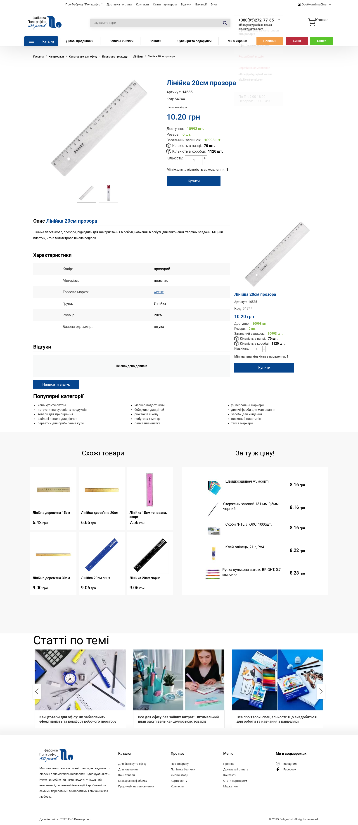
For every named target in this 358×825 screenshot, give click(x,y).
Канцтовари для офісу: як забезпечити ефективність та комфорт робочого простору (77, 719)
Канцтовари (126, 775)
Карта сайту (179, 780)
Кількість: (174, 158)
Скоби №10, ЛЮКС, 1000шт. (248, 524)
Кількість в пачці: (187, 146)
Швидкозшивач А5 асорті (246, 481)
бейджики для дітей (149, 409)
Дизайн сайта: (65, 819)
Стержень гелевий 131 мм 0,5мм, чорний (251, 506)
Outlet (321, 41)
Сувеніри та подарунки (195, 41)
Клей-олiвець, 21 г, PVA (244, 547)
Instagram (290, 763)
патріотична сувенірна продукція (62, 409)
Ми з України (237, 41)
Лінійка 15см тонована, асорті (148, 515)
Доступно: (175, 129)
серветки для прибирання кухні (61, 423)
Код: (170, 99)
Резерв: (172, 134)
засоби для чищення (246, 414)
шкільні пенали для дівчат (57, 419)
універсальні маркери (247, 405)
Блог (214, 4)
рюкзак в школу (146, 414)
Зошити (155, 41)
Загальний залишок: (183, 140)
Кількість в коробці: (189, 151)
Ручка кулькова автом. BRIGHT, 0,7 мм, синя (251, 572)
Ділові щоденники (79, 41)
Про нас (228, 763)
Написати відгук (176, 107)
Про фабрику (180, 763)
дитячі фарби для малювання (253, 409)
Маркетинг (230, 786)
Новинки (269, 41)
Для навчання (128, 769)
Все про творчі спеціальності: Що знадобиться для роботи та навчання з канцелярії (277, 719)
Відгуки (186, 4)
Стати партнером (165, 4)
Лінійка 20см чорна (144, 578)
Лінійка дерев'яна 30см (51, 578)
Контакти (142, 4)
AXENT (159, 292)
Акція (296, 41)
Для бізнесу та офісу (132, 763)
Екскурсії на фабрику (132, 780)
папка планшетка (148, 423)
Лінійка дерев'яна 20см (99, 513)
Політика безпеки (183, 769)
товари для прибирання (55, 414)
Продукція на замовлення (136, 786)
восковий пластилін (246, 419)
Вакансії (201, 4)
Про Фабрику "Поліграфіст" (83, 4)
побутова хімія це (148, 419)
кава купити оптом (52, 405)
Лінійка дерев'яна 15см (51, 513)
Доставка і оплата (119, 4)
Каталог (49, 41)
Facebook (289, 769)
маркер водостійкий (150, 405)
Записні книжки (121, 41)
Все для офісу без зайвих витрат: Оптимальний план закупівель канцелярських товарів (178, 719)
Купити (196, 181)
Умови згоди (179, 775)
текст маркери (242, 423)
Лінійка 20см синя (95, 578)
